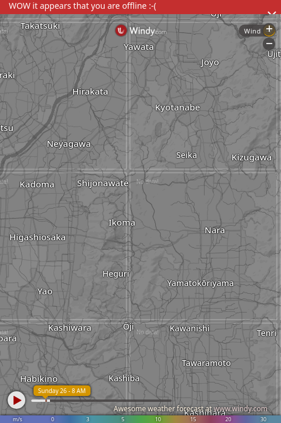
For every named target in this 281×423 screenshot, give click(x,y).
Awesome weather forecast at (190, 409)
